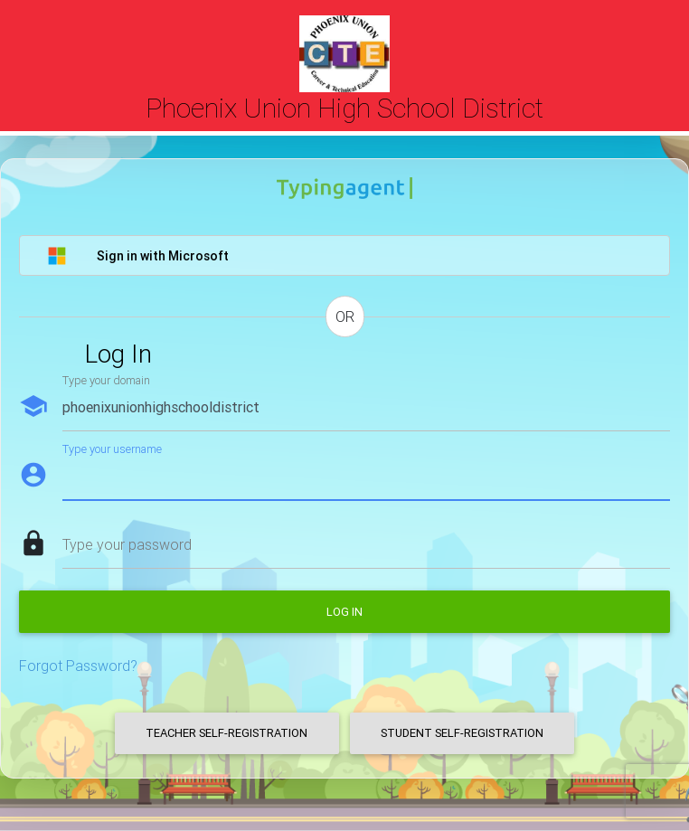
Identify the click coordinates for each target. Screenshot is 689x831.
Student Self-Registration (462, 733)
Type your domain (106, 380)
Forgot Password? (78, 665)
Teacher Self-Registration (226, 733)
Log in (344, 611)
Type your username (112, 449)
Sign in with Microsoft (138, 256)
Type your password (127, 544)
